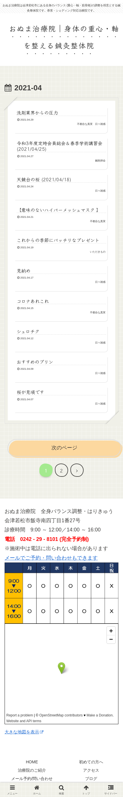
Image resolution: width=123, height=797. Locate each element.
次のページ (64, 448)
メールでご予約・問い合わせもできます (51, 558)
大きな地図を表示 (24, 731)
